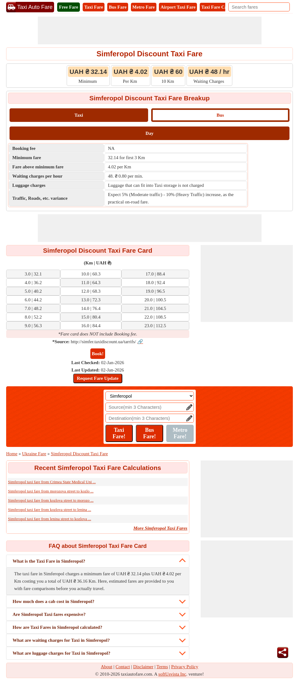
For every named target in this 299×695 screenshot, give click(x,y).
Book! (98, 353)
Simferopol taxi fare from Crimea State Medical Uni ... (52, 482)
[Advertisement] (150, 30)
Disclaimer (143, 666)
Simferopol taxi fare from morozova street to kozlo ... (50, 491)
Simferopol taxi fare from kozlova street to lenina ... (49, 509)
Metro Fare (143, 7)
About (106, 666)
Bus (220, 115)
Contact (123, 666)
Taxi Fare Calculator (221, 7)
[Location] (149, 396)
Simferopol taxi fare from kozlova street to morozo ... (50, 500)
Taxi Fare (93, 7)
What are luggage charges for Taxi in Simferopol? (61, 653)
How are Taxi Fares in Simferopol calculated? (57, 627)
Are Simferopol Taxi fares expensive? (49, 614)
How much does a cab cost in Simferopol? (53, 601)
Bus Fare (118, 7)
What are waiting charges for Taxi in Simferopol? (61, 640)
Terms (162, 666)
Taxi (78, 115)
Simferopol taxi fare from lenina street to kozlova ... (49, 518)
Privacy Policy (184, 666)
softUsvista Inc (172, 674)
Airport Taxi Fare (177, 7)
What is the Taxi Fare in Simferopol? (49, 561)
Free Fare (68, 7)
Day (150, 133)
